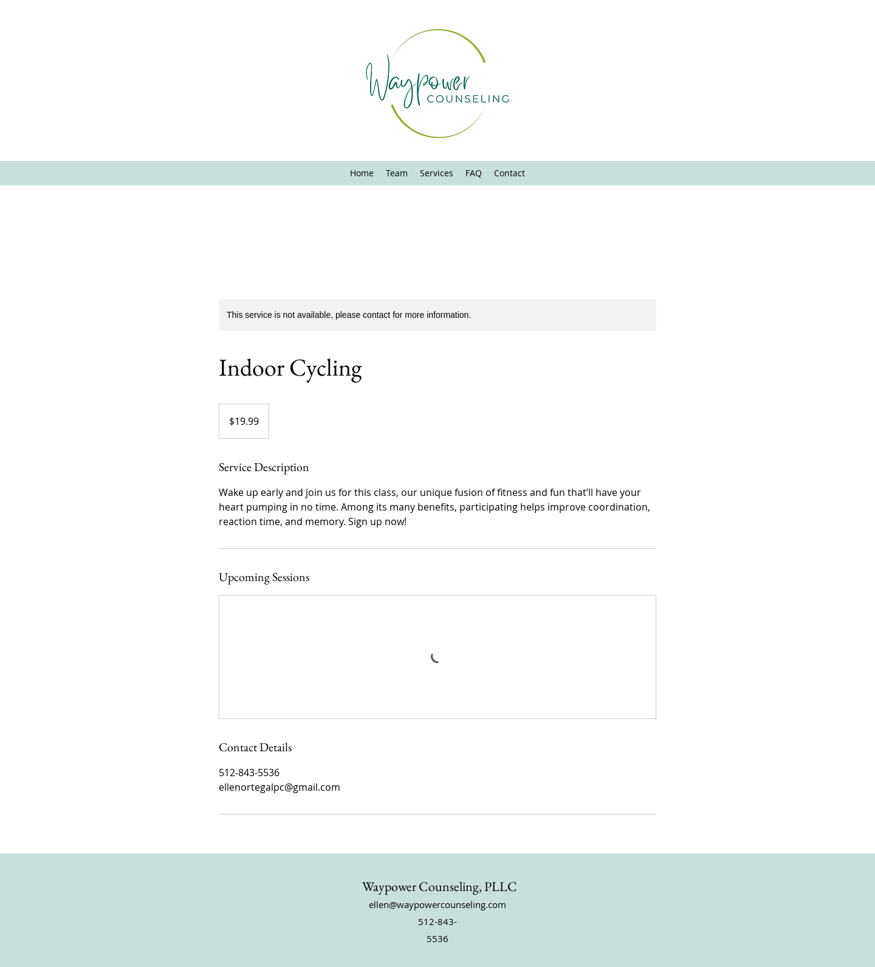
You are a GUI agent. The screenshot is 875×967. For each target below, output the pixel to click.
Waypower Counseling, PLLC (439, 886)
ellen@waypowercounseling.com (437, 904)
